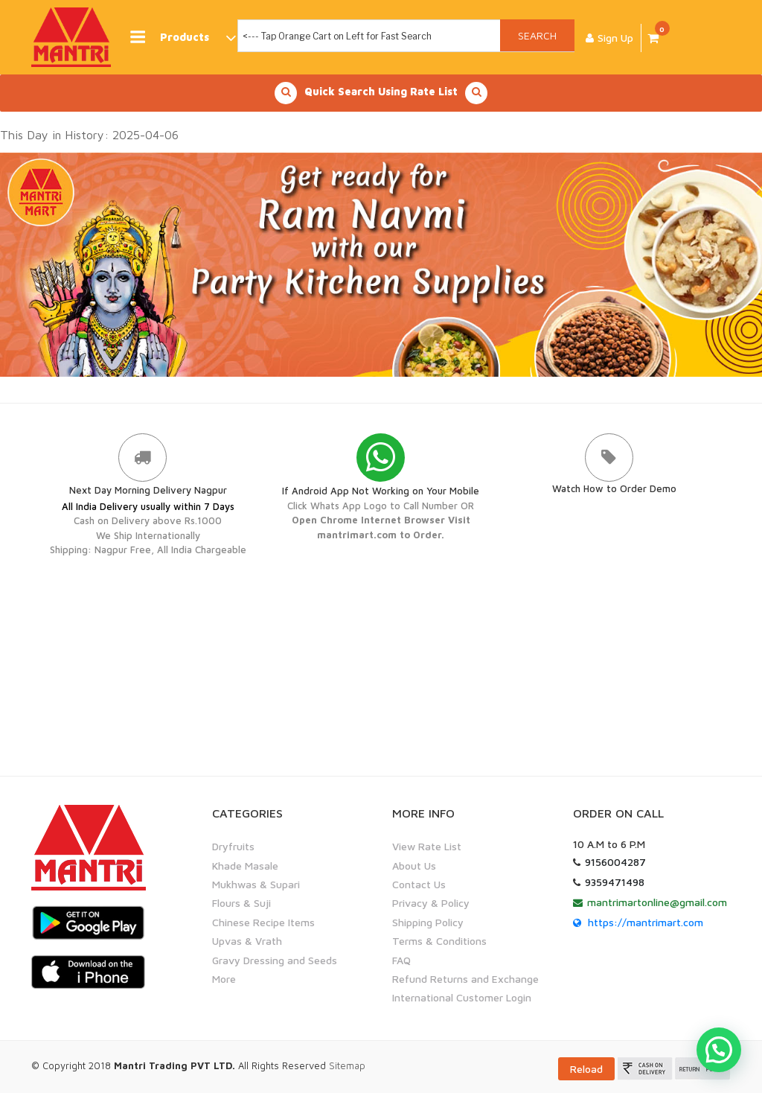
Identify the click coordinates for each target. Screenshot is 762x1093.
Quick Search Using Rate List (381, 93)
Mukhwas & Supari (256, 884)
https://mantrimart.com (645, 922)
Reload (586, 1068)
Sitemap (347, 1065)
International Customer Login (461, 997)
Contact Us (419, 884)
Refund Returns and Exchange (465, 978)
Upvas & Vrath (247, 940)
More (224, 978)
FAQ (401, 960)
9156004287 (615, 861)
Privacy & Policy (431, 902)
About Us (414, 865)
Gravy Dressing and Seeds (274, 960)
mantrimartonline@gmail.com (657, 902)
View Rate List (426, 846)
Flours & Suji (241, 902)
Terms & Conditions (439, 940)
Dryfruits (233, 846)
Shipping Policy (428, 922)
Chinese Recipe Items (263, 922)
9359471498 (614, 882)
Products (182, 37)
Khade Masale (245, 865)
